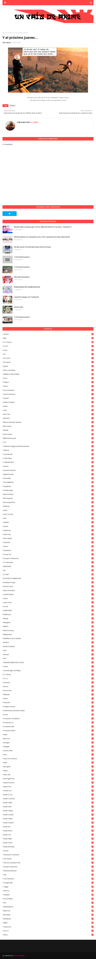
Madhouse (48, 614)
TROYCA (48, 891)
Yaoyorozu (48, 927)
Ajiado (48, 366)
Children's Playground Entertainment (48, 446)
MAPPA (48, 626)
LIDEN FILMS (48, 610)
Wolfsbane (48, 919)
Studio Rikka (48, 839)
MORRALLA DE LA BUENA (48, 638)
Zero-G (48, 931)
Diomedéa (48, 478)
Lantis (48, 598)
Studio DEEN (48, 803)
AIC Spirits (48, 362)
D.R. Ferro (7, 42)
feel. (48, 518)
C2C (48, 442)
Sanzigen (48, 743)
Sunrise (48, 851)
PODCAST (48, 702)
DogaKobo (48, 486)
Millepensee (48, 634)
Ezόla (48, 510)
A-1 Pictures (48, 342)
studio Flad (48, 807)
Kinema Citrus (48, 586)
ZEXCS (48, 935)
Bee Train (48, 414)
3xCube (48, 334)
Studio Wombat (48, 847)
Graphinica (48, 550)
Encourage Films (48, 502)
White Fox (48, 911)
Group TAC (48, 554)
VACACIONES (48, 899)
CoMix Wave (48, 458)
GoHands (48, 542)
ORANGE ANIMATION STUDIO (48, 662)
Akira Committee (48, 370)
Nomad (48, 654)
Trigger (48, 887)
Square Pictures (48, 783)
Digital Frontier (48, 474)
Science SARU (48, 751)
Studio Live (48, 835)
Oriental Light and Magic (48, 670)
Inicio (4, 33)
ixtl (48, 570)
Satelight (48, 747)
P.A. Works (48, 674)
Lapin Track (48, 602)
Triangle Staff (48, 883)
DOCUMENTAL (48, 482)
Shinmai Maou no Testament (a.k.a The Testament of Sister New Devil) (42, 237)
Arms (48, 378)
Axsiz (48, 410)
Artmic (48, 386)
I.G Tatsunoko (48, 562)
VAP (48, 903)
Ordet (48, 666)
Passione (48, 682)
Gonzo (48, 546)
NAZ (48, 650)
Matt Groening (48, 630)
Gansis (48, 526)
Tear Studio (48, 859)
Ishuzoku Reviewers (22, 277)
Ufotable (48, 895)
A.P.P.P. (48, 346)
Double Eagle (48, 490)
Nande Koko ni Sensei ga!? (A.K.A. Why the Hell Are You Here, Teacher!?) (42, 227)
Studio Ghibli (48, 819)
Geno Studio (48, 538)
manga (48, 618)
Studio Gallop (48, 811)
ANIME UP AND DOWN (48, 374)
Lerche (48, 606)
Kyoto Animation (48, 590)
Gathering (48, 530)
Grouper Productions (48, 558)
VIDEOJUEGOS (48, 907)
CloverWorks (48, 454)
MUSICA (48, 642)
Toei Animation (48, 879)
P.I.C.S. (48, 678)
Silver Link (48, 775)
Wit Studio (48, 915)
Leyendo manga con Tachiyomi (26, 297)
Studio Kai (48, 827)
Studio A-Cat (48, 795)
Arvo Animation (48, 390)
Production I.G (48, 723)
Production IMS (48, 727)
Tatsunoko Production (48, 855)
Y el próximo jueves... (22, 257)
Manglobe (48, 622)
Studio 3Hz (48, 787)
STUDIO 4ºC (48, 791)
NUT (48, 658)
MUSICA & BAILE (48, 646)
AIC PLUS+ (48, 358)
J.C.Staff (48, 574)
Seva (48, 755)
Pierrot (48, 686)
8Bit (48, 338)
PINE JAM (48, 694)
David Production (48, 470)
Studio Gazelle (48, 815)
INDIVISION (48, 566)
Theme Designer (19, 955)
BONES (48, 430)
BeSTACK (48, 418)
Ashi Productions (48, 394)
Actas (48, 350)
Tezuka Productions (48, 867)
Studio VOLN (48, 843)
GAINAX (48, 522)
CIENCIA (48, 450)
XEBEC (48, 923)
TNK (48, 875)
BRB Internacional (48, 438)
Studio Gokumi (48, 823)
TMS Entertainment (48, 871)
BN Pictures (48, 426)
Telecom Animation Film (48, 863)
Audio (48, 406)
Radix (48, 735)
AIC (48, 354)
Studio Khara (48, 831)
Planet (48, 698)
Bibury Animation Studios (48, 422)
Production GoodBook (48, 718)
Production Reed (48, 731)
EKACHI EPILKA (48, 494)
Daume (48, 466)
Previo (10, 33)
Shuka (48, 771)
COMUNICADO (48, 462)
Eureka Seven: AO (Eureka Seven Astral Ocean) (32, 247)
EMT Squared (48, 498)
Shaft (48, 763)
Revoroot (48, 739)
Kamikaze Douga (48, 582)
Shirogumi (48, 767)
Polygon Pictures (48, 706)
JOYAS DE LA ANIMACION (48, 578)
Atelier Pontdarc (48, 402)
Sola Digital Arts (48, 779)
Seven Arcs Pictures (48, 759)
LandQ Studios (48, 594)
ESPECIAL (48, 506)
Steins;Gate (18, 307)
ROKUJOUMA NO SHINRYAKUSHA (27, 287)
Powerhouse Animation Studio (48, 710)
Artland (48, 382)
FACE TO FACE (48, 514)
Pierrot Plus (48, 690)
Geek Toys (48, 534)
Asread (48, 398)
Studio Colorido (48, 799)
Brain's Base (48, 434)
